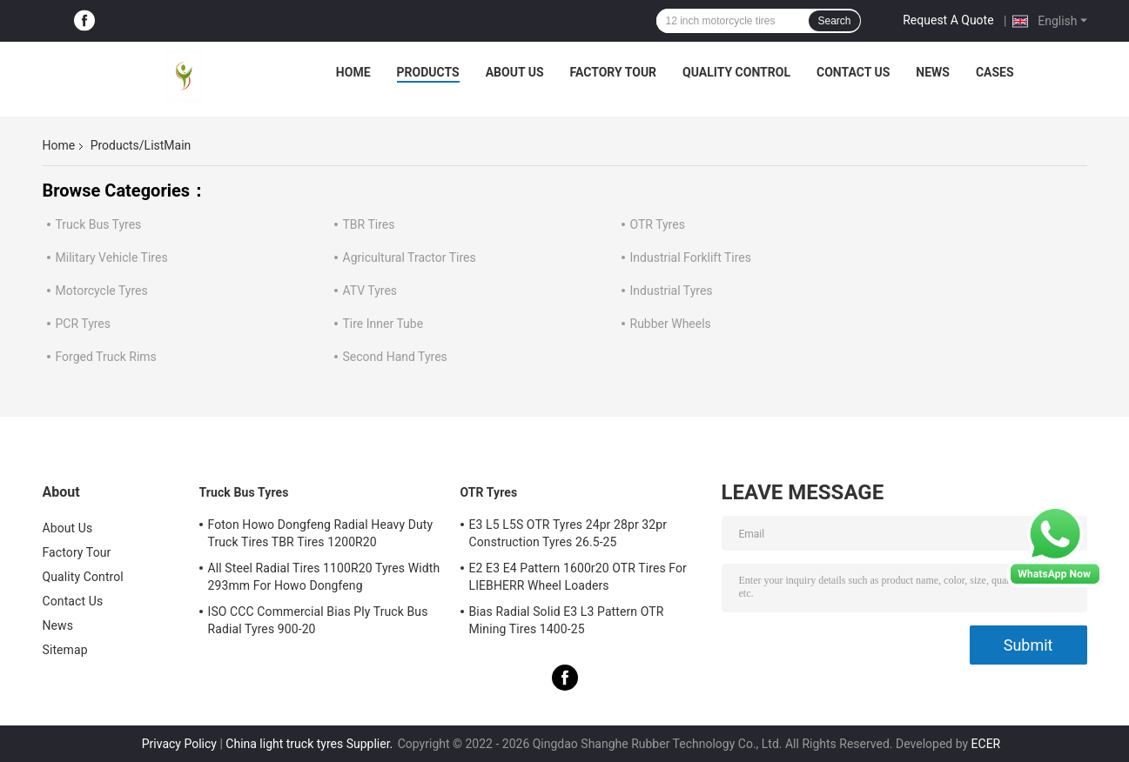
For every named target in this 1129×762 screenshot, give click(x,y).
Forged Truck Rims (106, 357)
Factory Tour (613, 72)
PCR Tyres (83, 324)
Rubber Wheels (670, 324)
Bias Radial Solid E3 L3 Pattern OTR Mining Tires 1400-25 (566, 620)
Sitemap (65, 650)
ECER (986, 744)
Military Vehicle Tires (112, 257)
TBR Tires (369, 224)
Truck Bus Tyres (99, 224)
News (933, 72)
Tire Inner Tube (383, 324)
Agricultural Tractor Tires (409, 257)
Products (428, 72)
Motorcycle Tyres (102, 290)
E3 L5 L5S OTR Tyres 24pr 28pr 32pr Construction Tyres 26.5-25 (568, 533)
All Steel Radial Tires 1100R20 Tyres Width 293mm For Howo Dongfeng (324, 576)
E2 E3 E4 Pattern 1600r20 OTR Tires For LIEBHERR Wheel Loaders (578, 576)
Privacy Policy (179, 744)
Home (353, 72)
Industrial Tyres (671, 290)
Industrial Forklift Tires (691, 257)
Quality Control (736, 72)
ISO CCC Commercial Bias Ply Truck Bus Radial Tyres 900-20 (318, 620)
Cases (995, 72)
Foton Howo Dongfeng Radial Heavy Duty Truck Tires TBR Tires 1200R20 (320, 533)
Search (833, 21)
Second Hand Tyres (395, 357)
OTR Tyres (657, 224)
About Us (515, 72)
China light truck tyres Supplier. (310, 744)
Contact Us (853, 72)
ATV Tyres (370, 290)
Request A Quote (948, 20)
